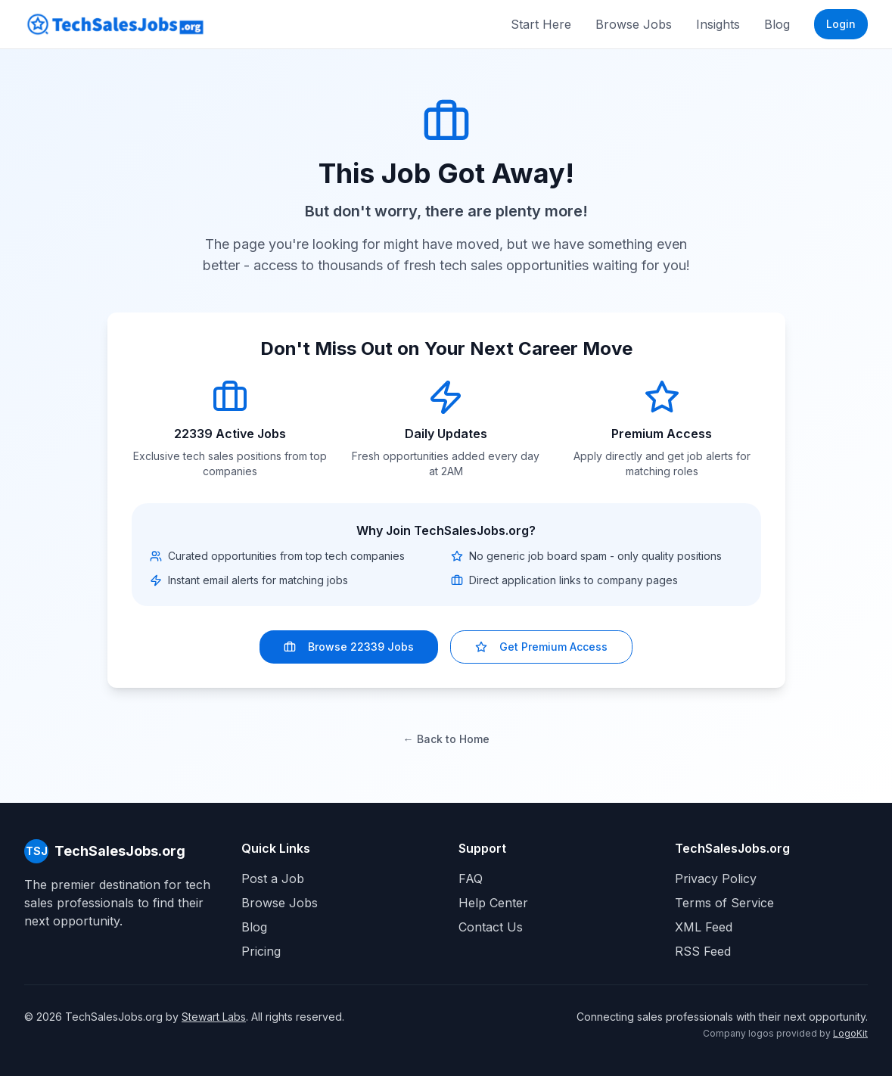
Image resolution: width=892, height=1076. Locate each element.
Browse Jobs (633, 24)
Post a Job (272, 878)
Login (841, 23)
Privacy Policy (716, 878)
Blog (777, 24)
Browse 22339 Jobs (349, 646)
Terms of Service (724, 902)
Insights (718, 24)
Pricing (261, 951)
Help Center (493, 902)
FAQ (470, 878)
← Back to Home (446, 738)
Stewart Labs (214, 1016)
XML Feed (703, 927)
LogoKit (850, 1033)
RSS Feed (703, 951)
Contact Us (490, 927)
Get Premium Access (541, 646)
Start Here (541, 24)
